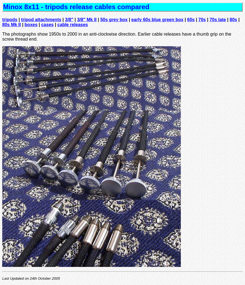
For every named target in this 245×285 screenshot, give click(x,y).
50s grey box (114, 19)
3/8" (69, 19)
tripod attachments (41, 19)
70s (202, 19)
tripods (9, 19)
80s (233, 19)
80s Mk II (11, 24)
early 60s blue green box (157, 19)
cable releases (72, 24)
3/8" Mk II (87, 19)
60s (191, 19)
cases (47, 24)
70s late (218, 19)
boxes (31, 24)
